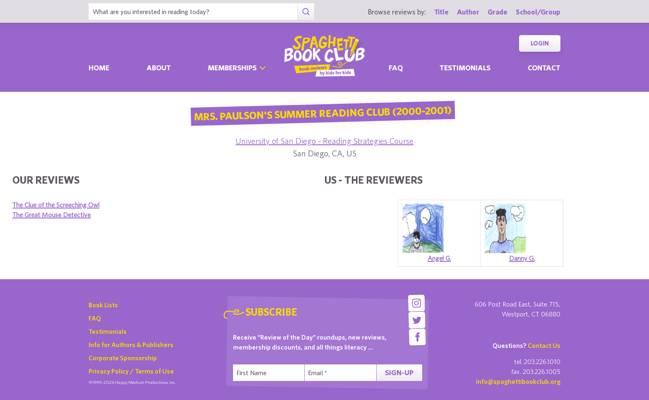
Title (441, 11)
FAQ (95, 318)
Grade (497, 11)
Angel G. (439, 258)
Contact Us (544, 345)
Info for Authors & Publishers (131, 344)
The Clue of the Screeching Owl (55, 204)
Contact (544, 67)
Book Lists (103, 305)
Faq (396, 67)
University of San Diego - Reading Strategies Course (324, 141)
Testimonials (465, 67)
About (159, 67)
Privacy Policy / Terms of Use (131, 371)
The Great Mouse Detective (51, 214)
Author (468, 11)
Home (99, 67)
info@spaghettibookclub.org (518, 381)
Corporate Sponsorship (123, 358)
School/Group (538, 11)
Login (540, 43)
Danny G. (522, 258)
